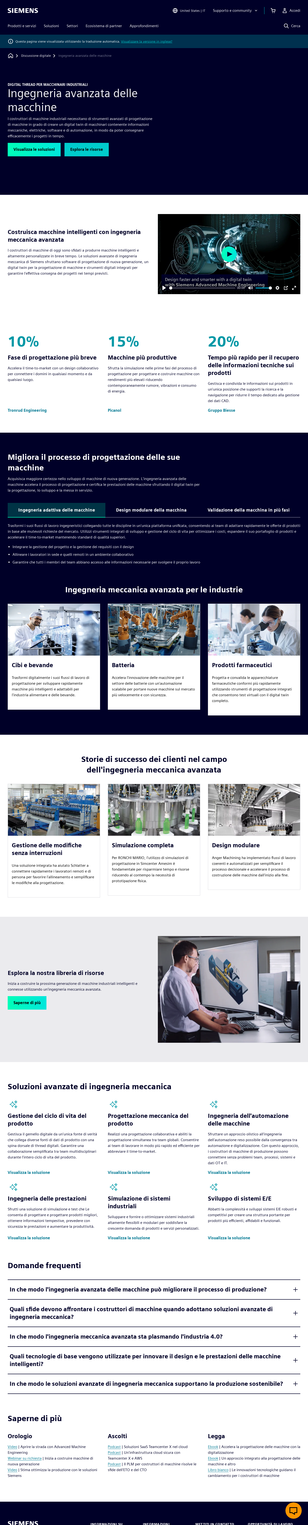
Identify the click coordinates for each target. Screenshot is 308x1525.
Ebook (213, 1446)
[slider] (202, 288)
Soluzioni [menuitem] (51, 26)
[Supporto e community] (235, 10)
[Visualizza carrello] (273, 10)
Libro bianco (218, 1470)
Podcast (114, 1446)
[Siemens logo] (23, 10)
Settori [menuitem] (72, 26)
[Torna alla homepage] (10, 56)
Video (12, 1446)
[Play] (164, 288)
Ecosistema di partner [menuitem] (104, 26)
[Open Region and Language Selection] (188, 10)
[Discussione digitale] (36, 55)
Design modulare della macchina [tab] (151, 510)
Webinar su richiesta (25, 1458)
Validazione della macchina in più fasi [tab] (249, 510)
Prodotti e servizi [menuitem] (22, 26)
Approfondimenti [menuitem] (144, 26)
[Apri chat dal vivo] (293, 1510)
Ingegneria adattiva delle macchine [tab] (56, 510)
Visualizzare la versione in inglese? (146, 41)
